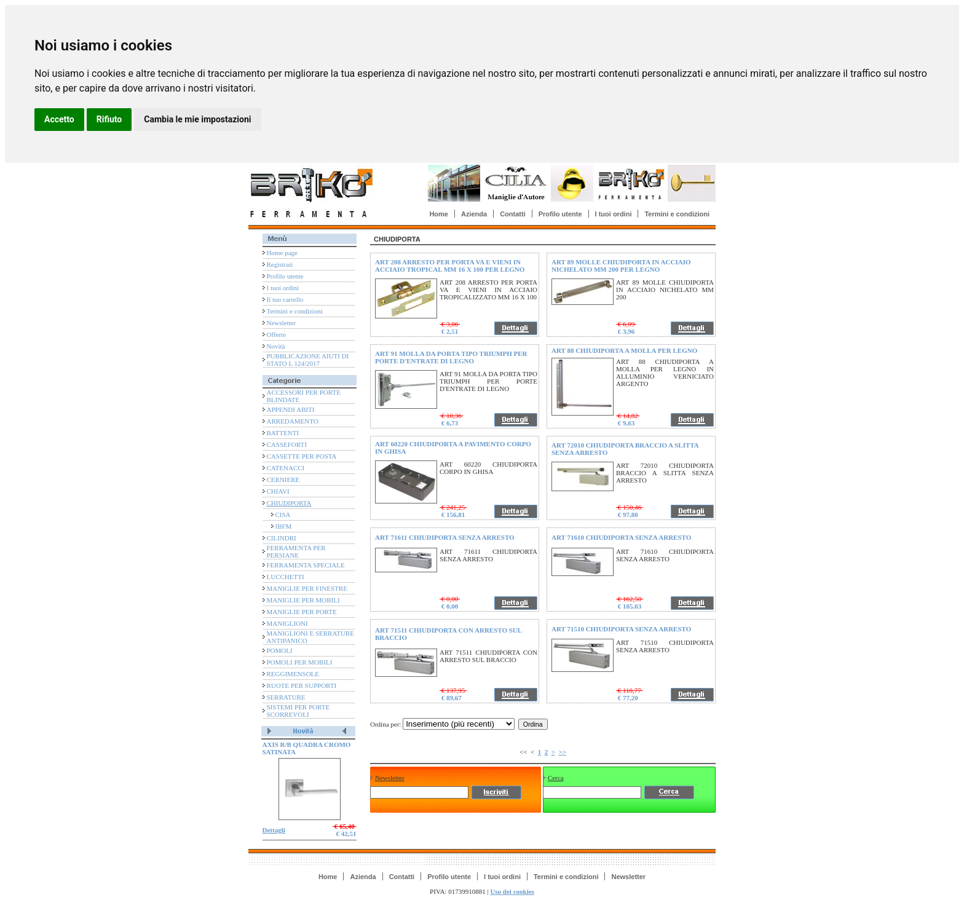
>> (562, 752)
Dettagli (274, 830)
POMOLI (280, 650)
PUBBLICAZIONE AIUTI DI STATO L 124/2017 (308, 359)
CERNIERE (283, 479)
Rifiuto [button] (109, 119)
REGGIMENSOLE (293, 673)
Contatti (513, 214)
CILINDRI (281, 538)
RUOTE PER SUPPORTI (302, 685)
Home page (282, 252)
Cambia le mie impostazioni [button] (197, 119)
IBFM (283, 526)
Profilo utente (560, 214)
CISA (283, 514)
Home (438, 214)
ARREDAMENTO (292, 421)
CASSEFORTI (287, 444)
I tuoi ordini (613, 214)
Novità (276, 346)
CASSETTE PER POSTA (302, 456)
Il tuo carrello (285, 299)
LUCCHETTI (285, 576)
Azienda (474, 214)
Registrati (280, 264)
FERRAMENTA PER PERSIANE (296, 551)
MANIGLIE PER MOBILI (303, 600)
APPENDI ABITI (291, 409)
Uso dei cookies (512, 891)
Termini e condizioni (676, 214)
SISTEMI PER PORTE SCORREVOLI (298, 710)
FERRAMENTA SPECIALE (306, 565)
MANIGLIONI (287, 623)
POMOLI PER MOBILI (300, 662)
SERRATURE (286, 697)
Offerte (276, 334)
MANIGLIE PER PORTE (302, 611)
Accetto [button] (59, 119)
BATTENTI (283, 432)
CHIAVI (278, 491)
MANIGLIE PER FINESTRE (307, 588)
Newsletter (281, 322)
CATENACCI (286, 468)
